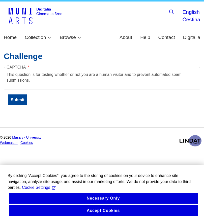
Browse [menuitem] (70, 37)
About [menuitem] (126, 37)
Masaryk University (26, 137)
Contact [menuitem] (166, 37)
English (190, 12)
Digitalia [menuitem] (191, 37)
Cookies (26, 143)
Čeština (191, 19)
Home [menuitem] (10, 37)
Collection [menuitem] (38, 37)
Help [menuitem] (145, 37)
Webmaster (9, 143)
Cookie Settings (39, 193)
